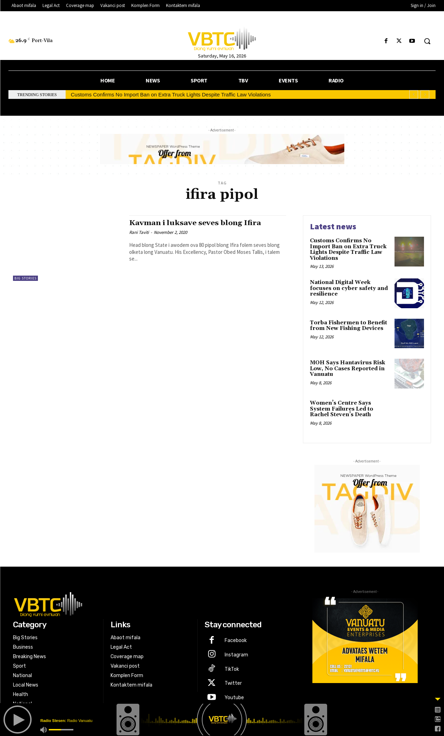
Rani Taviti (139, 232)
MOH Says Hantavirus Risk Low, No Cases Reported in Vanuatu (347, 368)
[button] (427, 41)
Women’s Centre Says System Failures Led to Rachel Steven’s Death (341, 409)
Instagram (236, 655)
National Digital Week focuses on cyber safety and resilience (349, 288)
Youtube (234, 698)
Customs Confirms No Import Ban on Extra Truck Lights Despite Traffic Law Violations (171, 94)
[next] (424, 94)
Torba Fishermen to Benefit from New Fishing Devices (348, 325)
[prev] (413, 94)
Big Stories (25, 278)
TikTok (232, 669)
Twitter (233, 683)
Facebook (236, 640)
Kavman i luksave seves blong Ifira (195, 223)
